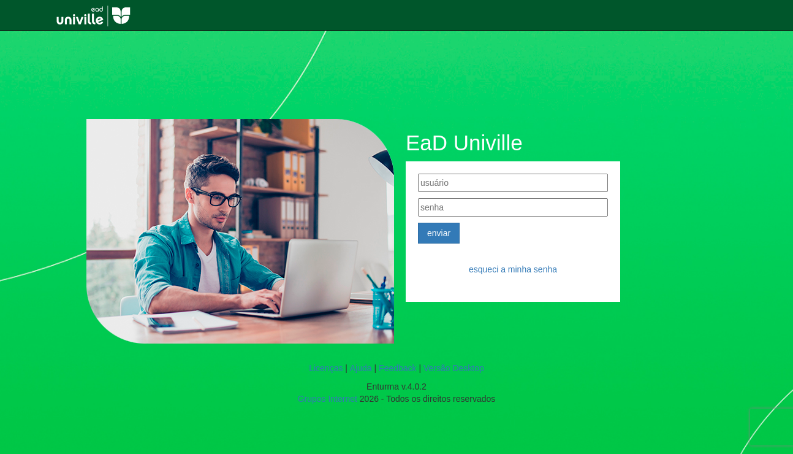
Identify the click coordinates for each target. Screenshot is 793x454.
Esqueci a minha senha (513, 269)
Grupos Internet (327, 399)
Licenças (326, 368)
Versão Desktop (453, 368)
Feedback (397, 368)
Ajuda (361, 368)
